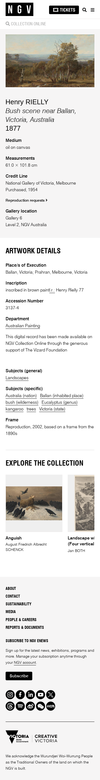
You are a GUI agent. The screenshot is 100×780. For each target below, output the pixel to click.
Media (11, 612)
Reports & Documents (25, 628)
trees (31, 409)
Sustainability (18, 604)
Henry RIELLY (27, 102)
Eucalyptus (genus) (60, 402)
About (11, 589)
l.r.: (52, 290)
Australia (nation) (21, 396)
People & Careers (21, 620)
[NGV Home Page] (19, 9)
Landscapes (17, 378)
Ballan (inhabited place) (61, 396)
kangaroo (14, 409)
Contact (13, 596)
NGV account (25, 663)
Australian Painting (23, 326)
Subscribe (19, 676)
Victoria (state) (52, 409)
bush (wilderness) (22, 402)
